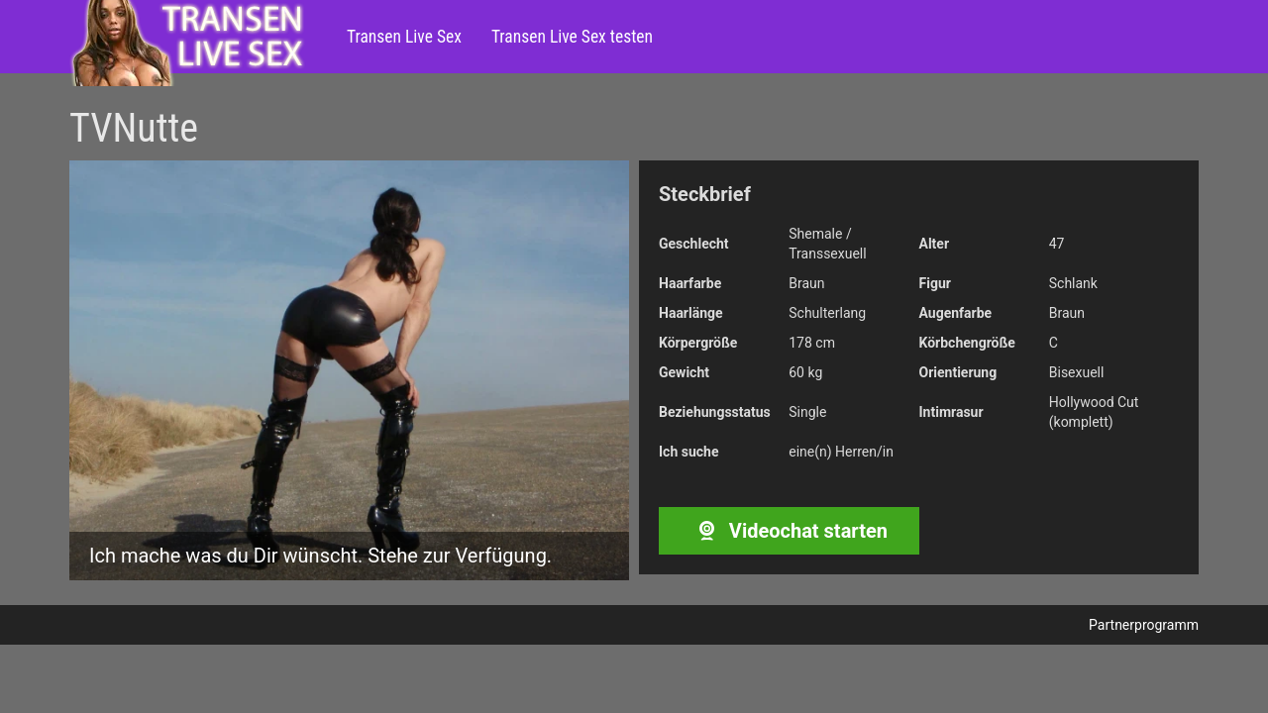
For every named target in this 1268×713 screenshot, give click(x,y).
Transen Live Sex (404, 37)
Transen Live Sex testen (572, 37)
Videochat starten (789, 531)
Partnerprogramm (1144, 625)
